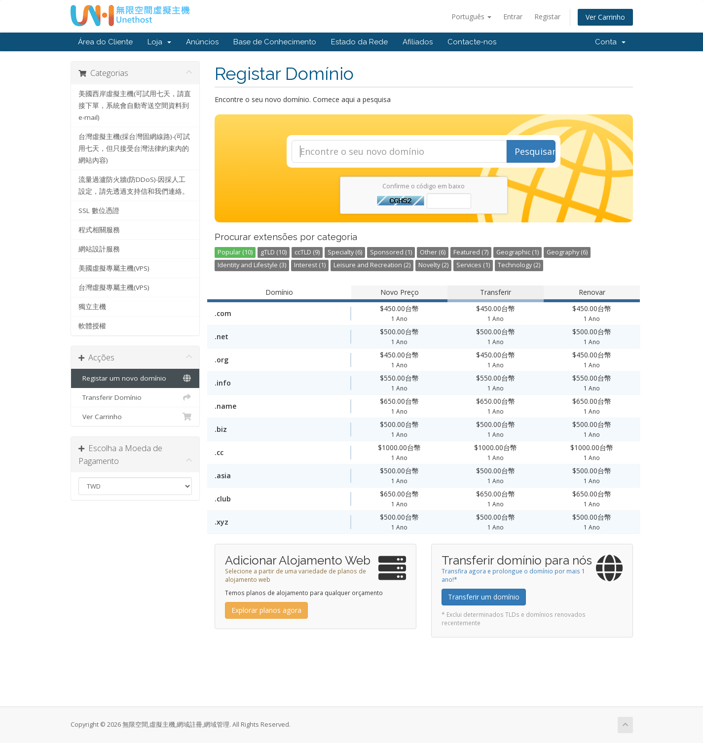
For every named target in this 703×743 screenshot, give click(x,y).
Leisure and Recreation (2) (371, 265)
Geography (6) (567, 252)
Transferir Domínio (135, 397)
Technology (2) (519, 265)
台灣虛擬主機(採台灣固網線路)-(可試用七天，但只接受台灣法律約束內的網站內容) (134, 148)
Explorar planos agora (266, 610)
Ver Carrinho (605, 17)
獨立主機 (92, 306)
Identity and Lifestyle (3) (252, 265)
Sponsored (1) (391, 252)
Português (471, 16)
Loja (159, 41)
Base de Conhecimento (274, 41)
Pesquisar (535, 151)
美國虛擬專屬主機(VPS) (113, 268)
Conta (610, 41)
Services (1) (473, 265)
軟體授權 (92, 325)
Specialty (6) (345, 252)
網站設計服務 (99, 249)
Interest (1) (310, 265)
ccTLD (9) (307, 252)
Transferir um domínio (483, 596)
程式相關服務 (99, 229)
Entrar (512, 16)
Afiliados (418, 41)
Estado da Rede (359, 41)
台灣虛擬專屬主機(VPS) (113, 287)
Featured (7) (470, 252)
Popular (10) (235, 252)
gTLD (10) (273, 252)
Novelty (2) (433, 265)
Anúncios (202, 41)
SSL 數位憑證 (98, 210)
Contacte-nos (471, 41)
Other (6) (432, 252)
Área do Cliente (105, 41)
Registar (547, 16)
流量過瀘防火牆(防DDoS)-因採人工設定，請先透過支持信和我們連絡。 (133, 185)
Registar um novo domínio (135, 378)
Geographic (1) (517, 252)
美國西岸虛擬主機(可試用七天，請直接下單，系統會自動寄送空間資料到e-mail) (134, 105)
